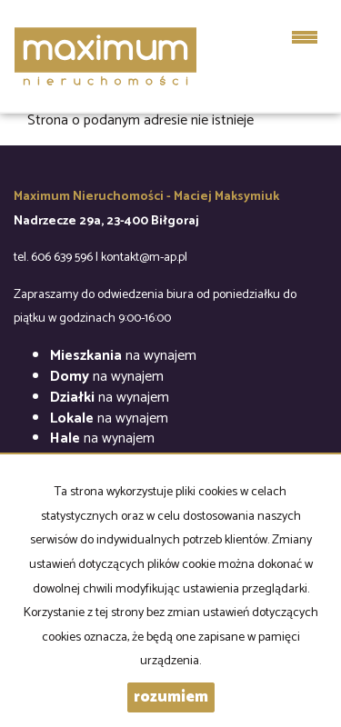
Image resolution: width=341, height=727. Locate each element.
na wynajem (123, 356)
